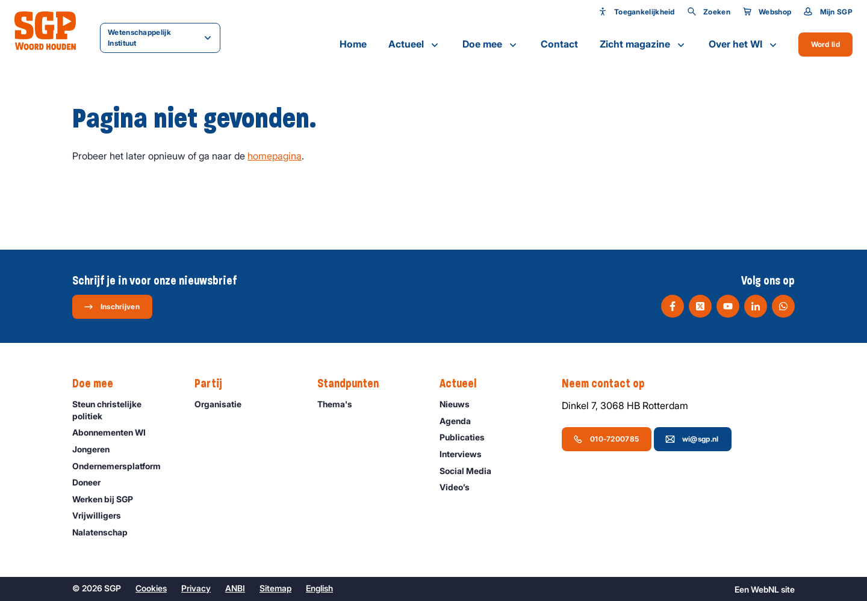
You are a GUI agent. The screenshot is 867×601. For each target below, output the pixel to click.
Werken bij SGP (108, 499)
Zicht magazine (643, 44)
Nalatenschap (105, 532)
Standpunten (354, 384)
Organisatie (223, 404)
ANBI (235, 588)
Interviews (466, 454)
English (319, 588)
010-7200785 (606, 439)
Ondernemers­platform (122, 466)
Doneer (91, 482)
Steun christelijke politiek (123, 409)
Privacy (196, 588)
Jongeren (96, 449)
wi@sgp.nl (692, 439)
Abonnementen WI (114, 432)
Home (353, 44)
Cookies (151, 588)
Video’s (460, 487)
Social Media (471, 470)
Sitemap (275, 588)
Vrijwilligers (102, 515)
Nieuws (460, 404)
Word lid (825, 44)
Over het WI (744, 44)
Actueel (414, 44)
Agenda (461, 421)
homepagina (274, 156)
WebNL (765, 589)
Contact (559, 44)
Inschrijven (112, 307)
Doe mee (490, 44)
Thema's (340, 404)
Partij (214, 384)
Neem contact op (609, 384)
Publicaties (468, 437)
